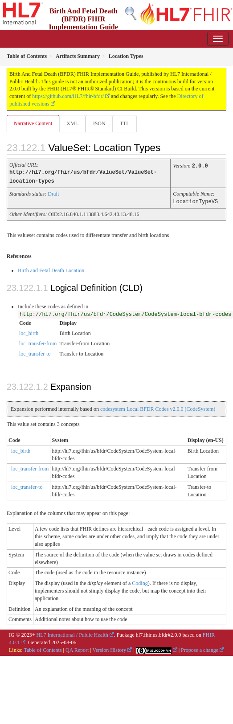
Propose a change (199, 649)
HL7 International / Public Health (72, 633)
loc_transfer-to (34, 352)
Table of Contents (42, 649)
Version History (110, 649)
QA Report (77, 649)
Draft (53, 193)
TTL (125, 123)
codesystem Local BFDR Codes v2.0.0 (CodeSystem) (157, 408)
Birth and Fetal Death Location (51, 269)
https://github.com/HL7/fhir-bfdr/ (68, 96)
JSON (99, 123)
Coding (139, 582)
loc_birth (28, 332)
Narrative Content (33, 123)
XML (72, 123)
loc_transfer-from (38, 342)
